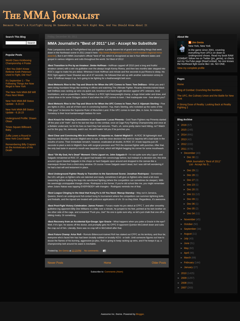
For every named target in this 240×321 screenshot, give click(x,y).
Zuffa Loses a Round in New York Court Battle (18, 137)
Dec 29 (191, 170)
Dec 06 (191, 203)
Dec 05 (191, 208)
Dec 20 (191, 189)
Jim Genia (198, 42)
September (190, 228)
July (186, 238)
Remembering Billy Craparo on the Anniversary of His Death (21, 147)
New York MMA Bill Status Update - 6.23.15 (20, 102)
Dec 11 (191, 194)
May (186, 248)
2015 (184, 129)
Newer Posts (55, 262)
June (187, 243)
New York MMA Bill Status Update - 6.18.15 (20, 111)
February (189, 262)
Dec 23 (191, 184)
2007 (184, 287)
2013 (184, 139)
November (190, 219)
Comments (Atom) (114, 271)
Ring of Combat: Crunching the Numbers (199, 90)
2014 (184, 134)
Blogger (140, 314)
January (188, 267)
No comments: (92, 250)
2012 (184, 144)
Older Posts (159, 262)
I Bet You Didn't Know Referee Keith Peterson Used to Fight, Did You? (18, 71)
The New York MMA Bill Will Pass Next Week (21, 94)
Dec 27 (191, 180)
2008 (184, 282)
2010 (184, 273)
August (188, 233)
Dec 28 (191, 175)
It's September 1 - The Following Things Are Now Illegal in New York (20, 83)
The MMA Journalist (51, 15)
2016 (184, 125)
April (187, 252)
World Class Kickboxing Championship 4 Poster (18, 62)
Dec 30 (191, 157)
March (187, 257)
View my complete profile (190, 68)
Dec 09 (191, 199)
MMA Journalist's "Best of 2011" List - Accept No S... (203, 163)
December (190, 153)
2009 (184, 277)
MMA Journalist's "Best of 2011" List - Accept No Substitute (102, 43)
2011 (184, 148)
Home (107, 262)
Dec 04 (191, 213)
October (188, 224)
